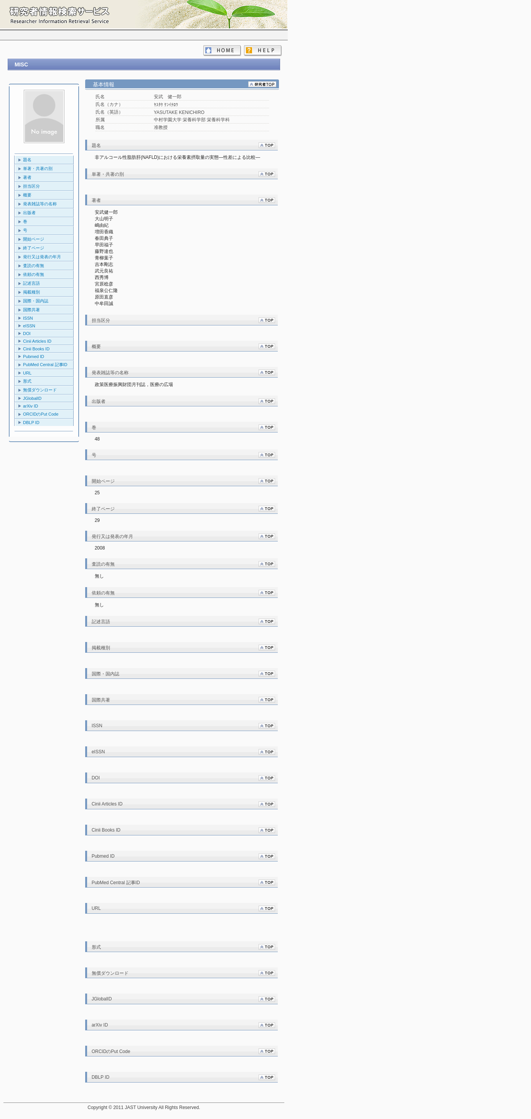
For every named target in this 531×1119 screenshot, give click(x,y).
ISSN (28, 318)
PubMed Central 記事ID (45, 364)
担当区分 (31, 186)
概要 (27, 195)
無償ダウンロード (40, 390)
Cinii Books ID (36, 349)
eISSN (29, 325)
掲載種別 (31, 292)
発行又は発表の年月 (42, 256)
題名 (27, 159)
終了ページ (33, 248)
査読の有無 (33, 265)
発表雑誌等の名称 (40, 203)
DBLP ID (31, 422)
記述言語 (31, 283)
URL (27, 373)
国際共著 (31, 309)
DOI (27, 333)
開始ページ (33, 239)
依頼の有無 (33, 274)
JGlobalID (32, 398)
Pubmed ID (33, 356)
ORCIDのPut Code (40, 414)
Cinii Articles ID (37, 341)
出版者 (29, 212)
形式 (27, 381)
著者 (27, 177)
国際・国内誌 (35, 301)
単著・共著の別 (38, 168)
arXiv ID (30, 406)
